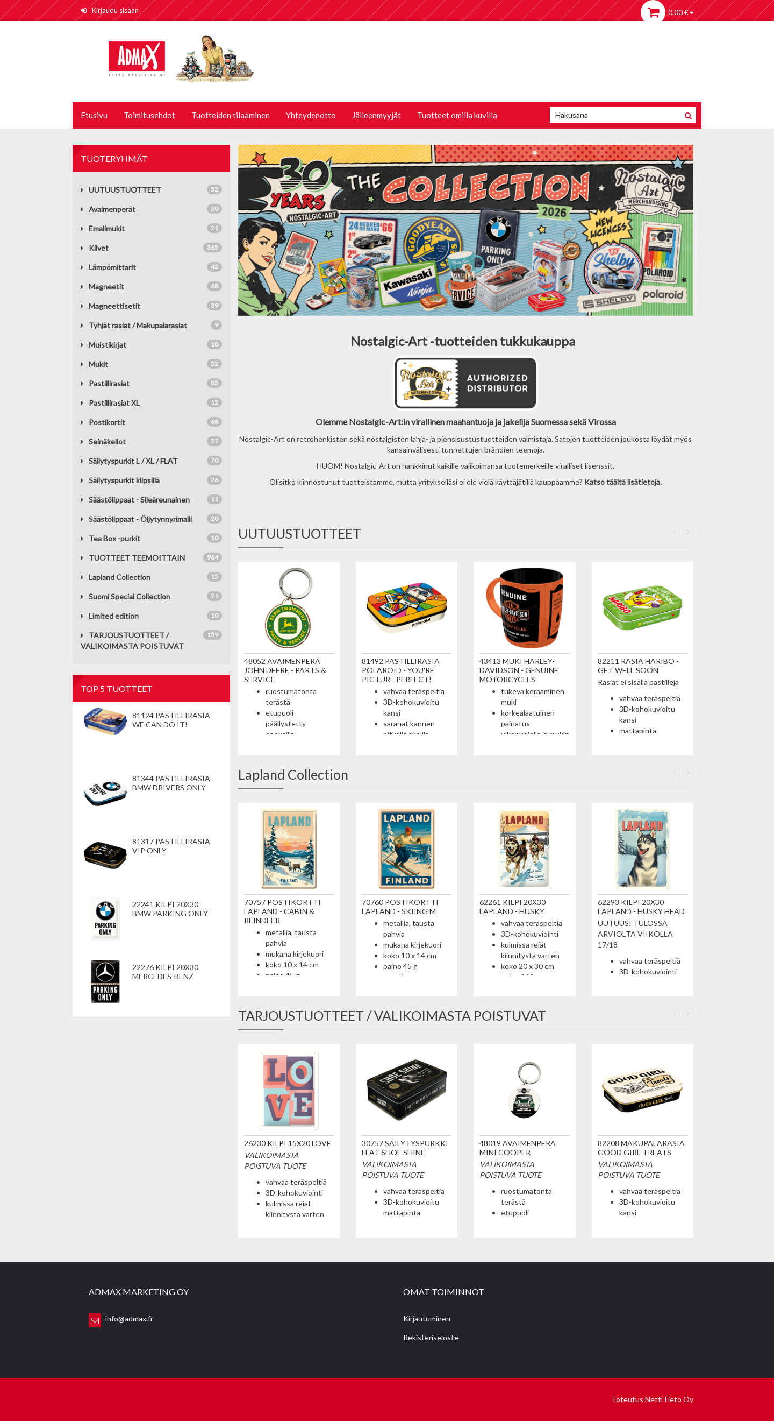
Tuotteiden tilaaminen (230, 115)
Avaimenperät (108, 209)
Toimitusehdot (149, 115)
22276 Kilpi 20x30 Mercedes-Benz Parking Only (165, 976)
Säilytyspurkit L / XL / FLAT (129, 460)
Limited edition (110, 615)
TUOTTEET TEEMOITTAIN (133, 557)
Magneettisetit (110, 305)
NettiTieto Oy (669, 1399)
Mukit (94, 364)
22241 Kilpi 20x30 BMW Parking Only (170, 909)
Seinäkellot (103, 441)
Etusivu (94, 115)
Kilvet (95, 247)
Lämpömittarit (108, 267)
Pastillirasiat (105, 383)
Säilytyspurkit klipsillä (120, 480)
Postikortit (103, 422)
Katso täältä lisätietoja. (623, 481)
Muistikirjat (103, 344)
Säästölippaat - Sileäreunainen (135, 499)
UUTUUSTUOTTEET (121, 189)
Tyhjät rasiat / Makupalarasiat (134, 325)
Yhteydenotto (311, 115)
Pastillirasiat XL (110, 402)
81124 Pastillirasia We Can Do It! (171, 720)
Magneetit (102, 286)
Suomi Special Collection (125, 596)
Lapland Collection (115, 577)
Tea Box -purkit (110, 538)
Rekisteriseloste (430, 1337)
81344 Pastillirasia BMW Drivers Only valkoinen (171, 787)
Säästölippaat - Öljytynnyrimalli (136, 519)
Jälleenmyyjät (376, 115)
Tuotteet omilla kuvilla (457, 115)
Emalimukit (103, 228)
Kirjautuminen (426, 1318)
